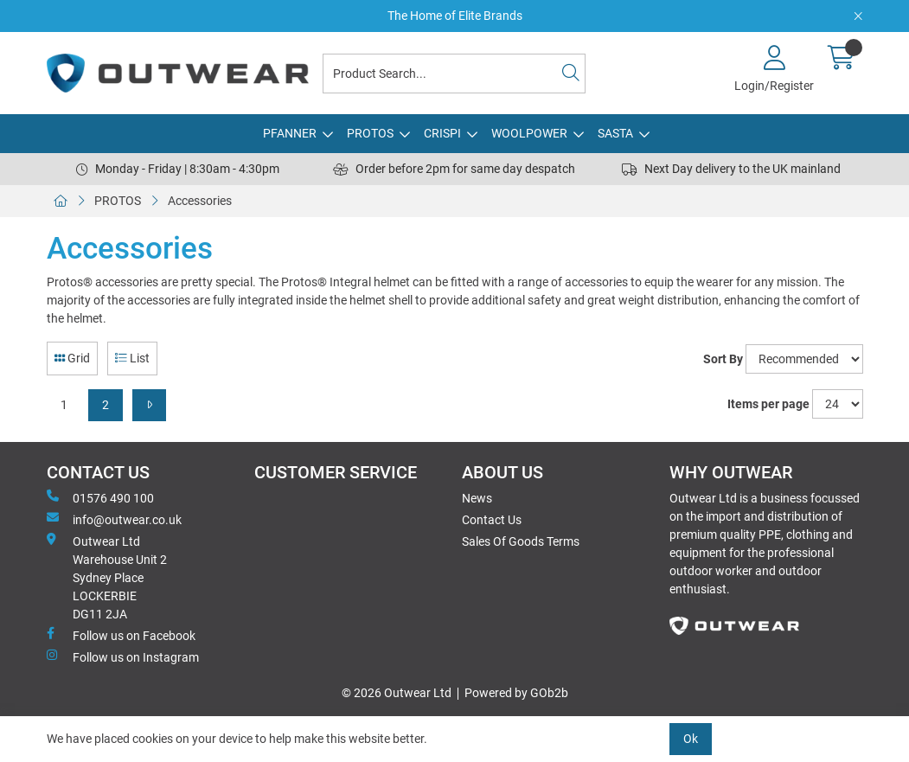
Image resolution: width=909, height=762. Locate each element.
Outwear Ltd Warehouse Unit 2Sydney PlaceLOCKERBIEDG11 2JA (107, 577)
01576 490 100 (100, 497)
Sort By (723, 359)
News (477, 498)
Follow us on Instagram (123, 656)
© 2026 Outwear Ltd (396, 693)
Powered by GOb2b (516, 693)
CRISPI (442, 133)
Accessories (200, 201)
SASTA (615, 133)
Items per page (768, 404)
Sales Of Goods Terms (520, 541)
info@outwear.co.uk (114, 519)
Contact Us (492, 520)
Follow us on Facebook (121, 635)
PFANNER (290, 133)
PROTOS (370, 133)
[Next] (149, 405)
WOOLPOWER (529, 133)
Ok (690, 739)
